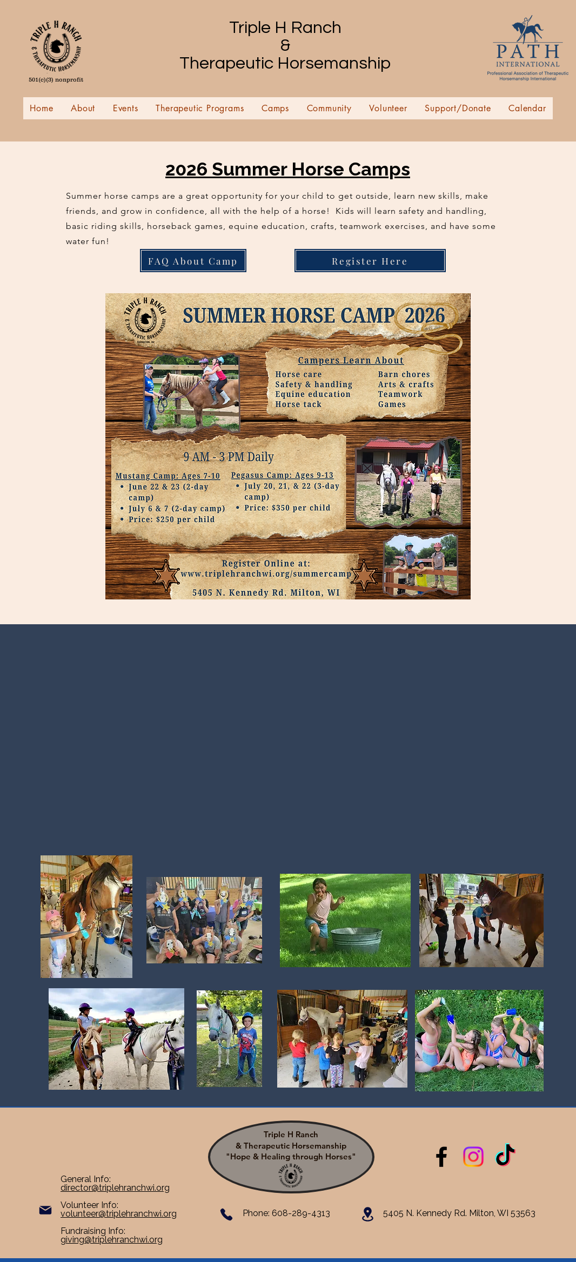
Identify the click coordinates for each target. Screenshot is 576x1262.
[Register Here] (370, 260)
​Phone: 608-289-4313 (286, 1213)
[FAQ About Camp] (193, 260)
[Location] (367, 1214)
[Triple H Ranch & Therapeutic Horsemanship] (441, 1156)
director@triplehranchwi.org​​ (115, 1188)
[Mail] (45, 1210)
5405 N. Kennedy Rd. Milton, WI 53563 (459, 1213)
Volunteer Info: (89, 1205)
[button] (83, 108)
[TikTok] (505, 1156)
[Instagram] (473, 1156)
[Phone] (226, 1214)
